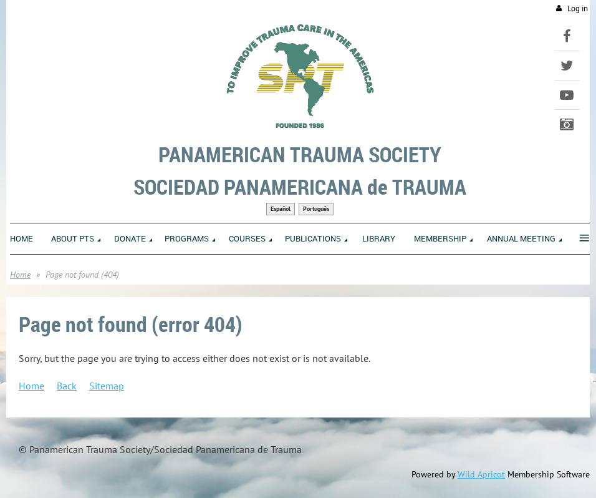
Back (67, 385)
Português (316, 209)
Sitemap (106, 385)
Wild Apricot (481, 474)
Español (281, 209)
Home (20, 274)
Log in (577, 8)
